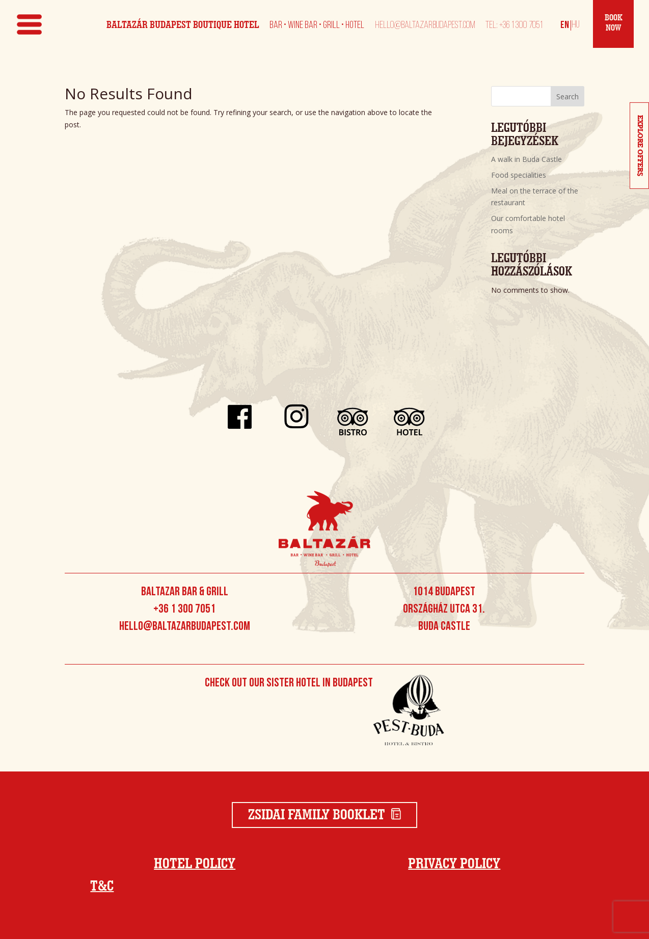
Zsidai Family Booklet (324, 815)
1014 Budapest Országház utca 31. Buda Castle (444, 609)
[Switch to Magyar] (574, 25)
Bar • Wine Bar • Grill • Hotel (316, 25)
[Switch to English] (565, 25)
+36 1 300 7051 (184, 609)
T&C (102, 886)
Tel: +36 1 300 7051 (514, 25)
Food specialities (518, 175)
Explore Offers (639, 145)
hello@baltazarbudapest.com (425, 25)
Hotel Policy (194, 864)
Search (567, 96)
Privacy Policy (454, 864)
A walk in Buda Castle (526, 159)
